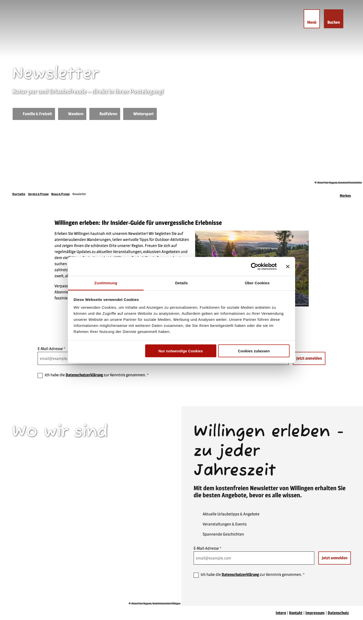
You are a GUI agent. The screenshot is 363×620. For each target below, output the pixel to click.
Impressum (315, 612)
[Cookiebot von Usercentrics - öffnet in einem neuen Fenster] (254, 266)
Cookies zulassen (254, 351)
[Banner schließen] (288, 266)
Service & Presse (38, 194)
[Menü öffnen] (311, 19)
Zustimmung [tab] (105, 283)
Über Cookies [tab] (257, 283)
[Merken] (345, 194)
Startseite (18, 194)
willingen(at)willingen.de (42, 505)
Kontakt (295, 612)
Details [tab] (181, 283)
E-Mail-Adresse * (51, 348)
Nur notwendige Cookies (181, 351)
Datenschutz (338, 612)
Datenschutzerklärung (84, 375)
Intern (281, 612)
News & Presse (60, 194)
